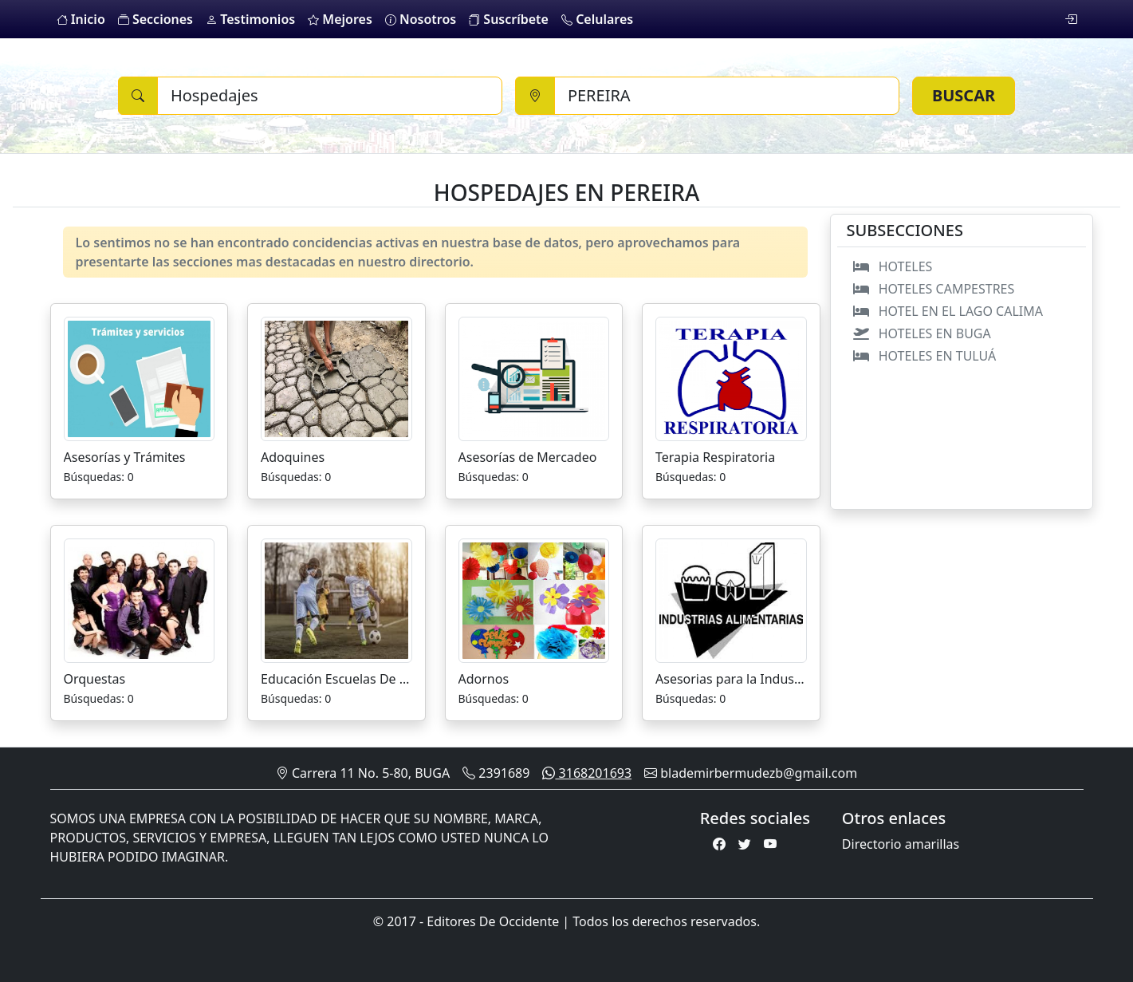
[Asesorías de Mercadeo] (534, 377)
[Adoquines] (336, 377)
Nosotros (420, 19)
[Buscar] (329, 96)
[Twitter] (744, 844)
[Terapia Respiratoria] (731, 377)
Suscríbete (509, 19)
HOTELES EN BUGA (919, 333)
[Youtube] (770, 844)
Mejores (340, 19)
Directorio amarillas (900, 844)
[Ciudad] (726, 96)
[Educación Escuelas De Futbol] (336, 599)
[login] (1071, 19)
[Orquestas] (139, 599)
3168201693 (586, 773)
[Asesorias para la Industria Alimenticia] (731, 599)
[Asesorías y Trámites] (139, 377)
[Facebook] (719, 844)
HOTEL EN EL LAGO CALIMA (945, 311)
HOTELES (890, 266)
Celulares (597, 19)
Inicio (81, 19)
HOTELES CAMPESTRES (931, 289)
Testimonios (250, 19)
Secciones (155, 19)
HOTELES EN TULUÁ (922, 356)
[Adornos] (534, 599)
